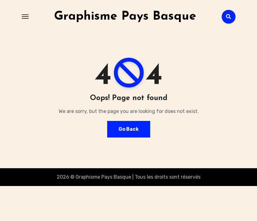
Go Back (129, 129)
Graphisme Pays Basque (125, 16)
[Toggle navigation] (25, 16)
